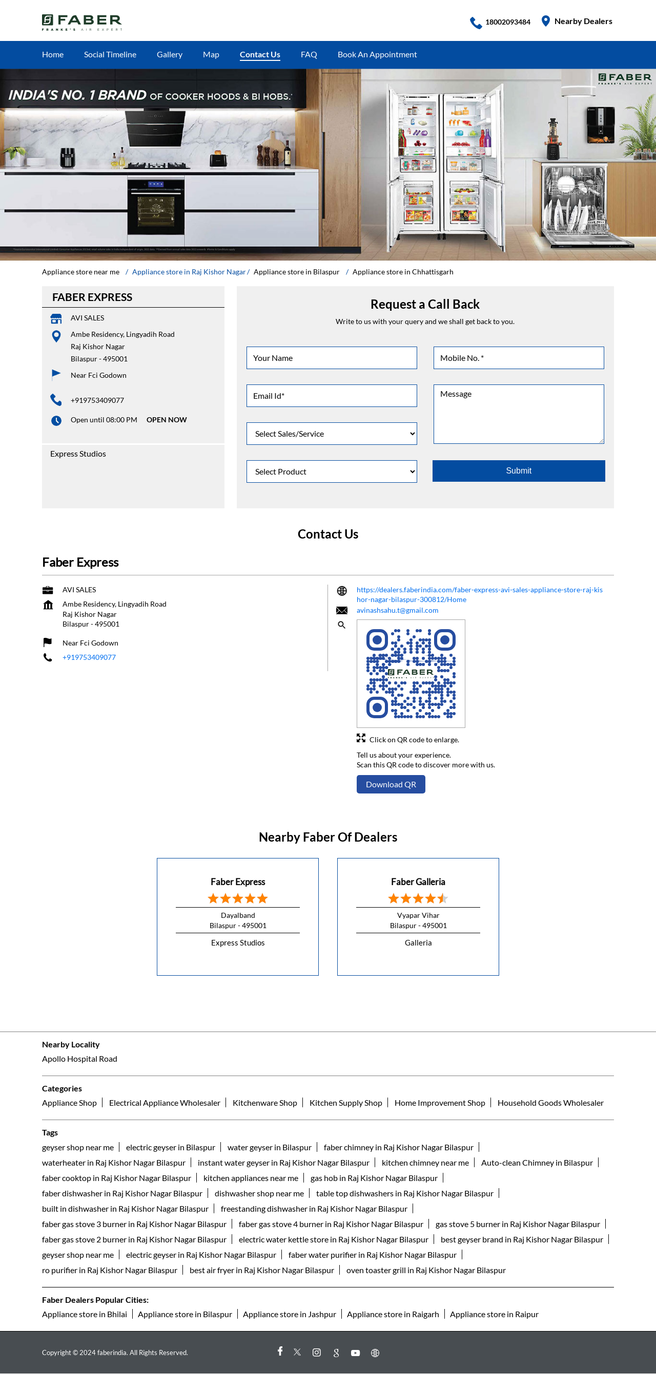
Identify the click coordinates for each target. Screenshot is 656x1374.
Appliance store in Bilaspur (185, 1314)
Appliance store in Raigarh (393, 1314)
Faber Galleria (418, 881)
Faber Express (238, 881)
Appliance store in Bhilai (84, 1314)
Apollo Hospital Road (79, 1059)
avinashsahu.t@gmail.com (398, 609)
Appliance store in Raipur (494, 1314)
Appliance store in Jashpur (289, 1314)
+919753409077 (97, 400)
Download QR (391, 784)
